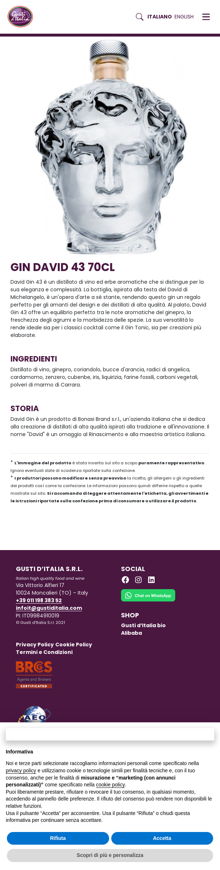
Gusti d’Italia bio (143, 625)
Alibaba (131, 633)
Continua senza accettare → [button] (110, 734)
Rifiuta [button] (58, 838)
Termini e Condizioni (44, 652)
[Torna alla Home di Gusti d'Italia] (23, 17)
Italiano (159, 16)
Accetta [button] (162, 838)
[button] (206, 17)
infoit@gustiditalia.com (49, 608)
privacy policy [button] (21, 770)
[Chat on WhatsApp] (148, 600)
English (184, 16)
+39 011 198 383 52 (39, 600)
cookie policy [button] (110, 784)
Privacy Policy (35, 644)
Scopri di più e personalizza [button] (110, 855)
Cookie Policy (73, 644)
